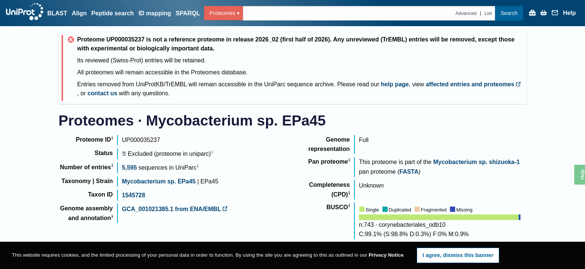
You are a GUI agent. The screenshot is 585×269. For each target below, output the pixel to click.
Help (569, 13)
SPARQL (188, 13)
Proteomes (222, 13)
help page (395, 84)
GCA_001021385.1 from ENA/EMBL (174, 209)
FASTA (408, 171)
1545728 (133, 195)
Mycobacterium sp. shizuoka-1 (476, 162)
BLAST (57, 13)
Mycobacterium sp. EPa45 (158, 181)
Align (79, 13)
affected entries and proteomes (473, 84)
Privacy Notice (386, 255)
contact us (102, 93)
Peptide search (112, 13)
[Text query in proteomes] (369, 13)
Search (509, 13)
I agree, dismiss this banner (458, 255)
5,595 (129, 167)
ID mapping (154, 13)
